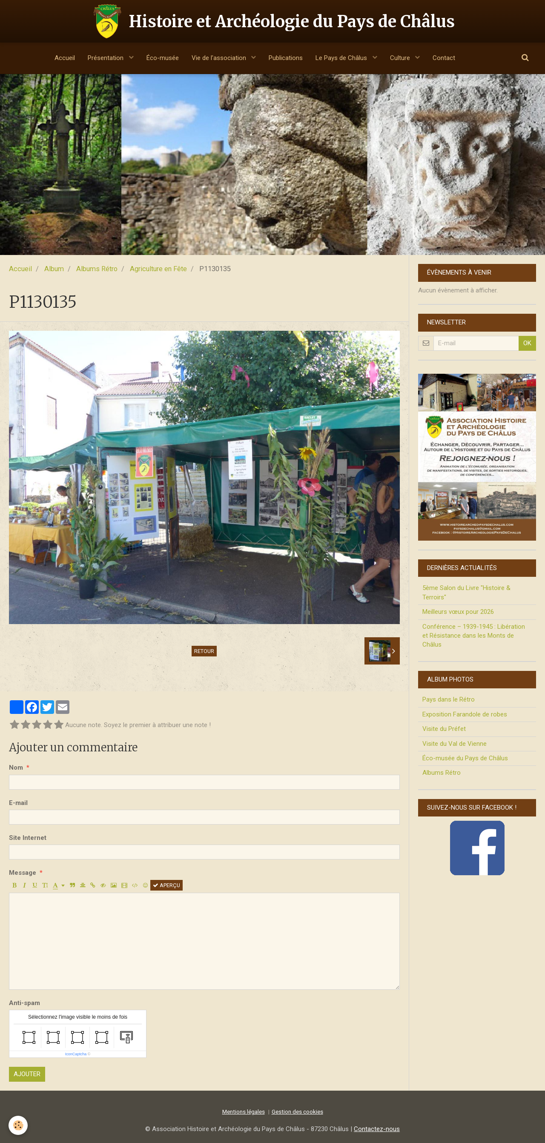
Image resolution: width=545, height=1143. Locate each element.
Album (54, 269)
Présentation (106, 58)
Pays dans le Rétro (448, 699)
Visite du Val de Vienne (454, 744)
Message (22, 873)
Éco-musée (162, 58)
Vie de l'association (220, 58)
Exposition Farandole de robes (464, 714)
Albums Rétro (97, 269)
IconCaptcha (76, 1054)
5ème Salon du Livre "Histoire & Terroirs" (466, 592)
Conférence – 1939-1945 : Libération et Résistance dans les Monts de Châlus (473, 636)
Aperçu (166, 885)
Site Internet (27, 838)
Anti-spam (24, 1003)
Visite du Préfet (444, 729)
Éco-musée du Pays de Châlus (465, 758)
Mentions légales (243, 1111)
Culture (401, 58)
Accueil (64, 58)
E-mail (18, 803)
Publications (286, 58)
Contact (444, 58)
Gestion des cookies (297, 1111)
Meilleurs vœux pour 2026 (458, 612)
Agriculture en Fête (158, 269)
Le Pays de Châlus (342, 58)
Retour (204, 651)
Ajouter (27, 1074)
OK (527, 343)
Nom (16, 767)
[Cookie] (18, 1125)
